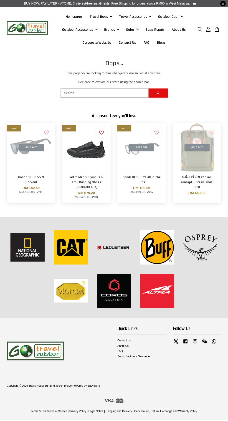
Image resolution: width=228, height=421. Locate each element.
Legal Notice (95, 411)
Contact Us (127, 43)
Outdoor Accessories (80, 30)
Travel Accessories (135, 17)
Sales (132, 30)
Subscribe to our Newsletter (134, 357)
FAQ (146, 43)
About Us (179, 30)
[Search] (105, 93)
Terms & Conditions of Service (49, 411)
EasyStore (93, 386)
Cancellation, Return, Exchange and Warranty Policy (165, 411)
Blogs (161, 43)
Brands (111, 30)
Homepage (74, 17)
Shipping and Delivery (119, 411)
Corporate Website (96, 43)
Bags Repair (155, 30)
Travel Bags (101, 17)
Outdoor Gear (170, 17)
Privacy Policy (77, 411)
